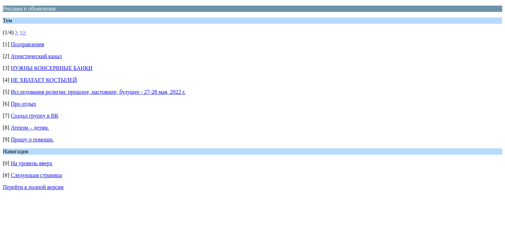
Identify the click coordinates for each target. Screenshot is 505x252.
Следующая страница (36, 175)
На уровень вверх (31, 163)
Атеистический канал (36, 56)
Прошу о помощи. (32, 139)
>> (23, 32)
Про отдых (23, 104)
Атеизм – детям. (30, 128)
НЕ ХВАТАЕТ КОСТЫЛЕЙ (44, 80)
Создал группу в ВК (34, 116)
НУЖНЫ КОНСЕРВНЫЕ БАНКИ (52, 68)
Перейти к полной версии (33, 187)
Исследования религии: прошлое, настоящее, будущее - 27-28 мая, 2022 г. (98, 92)
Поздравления (27, 44)
